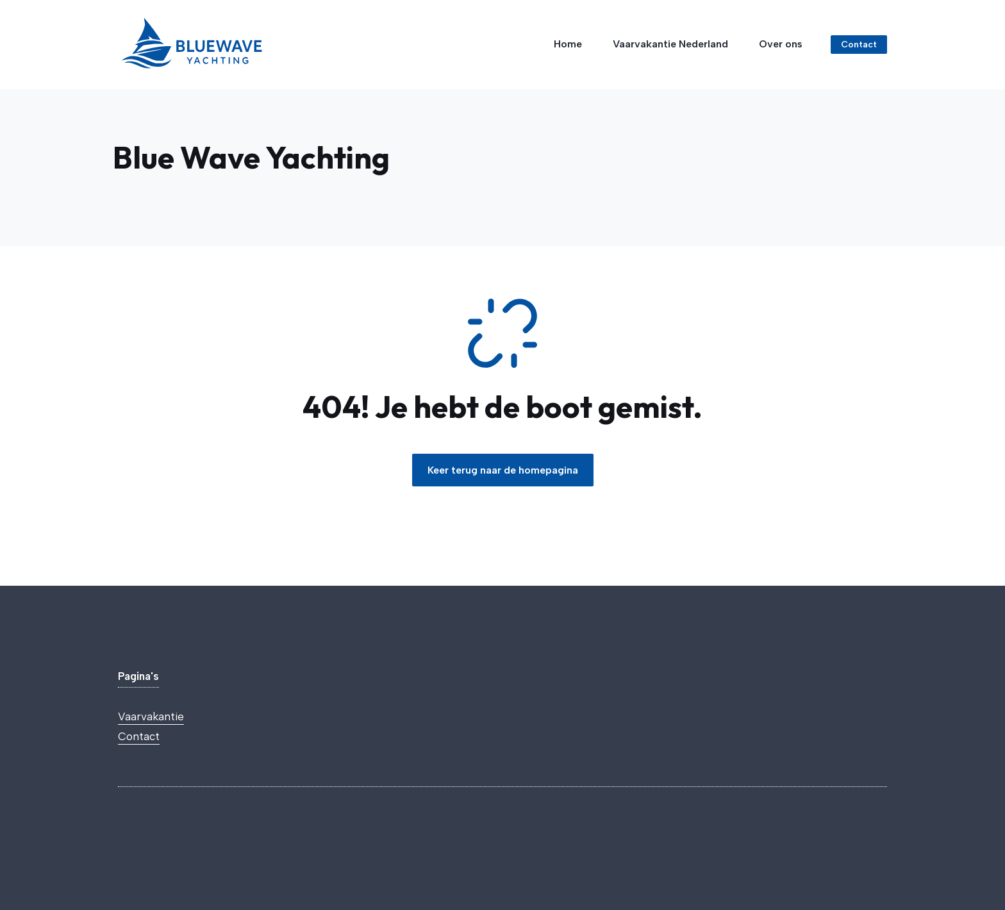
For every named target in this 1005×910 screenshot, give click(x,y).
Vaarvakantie (151, 716)
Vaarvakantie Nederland (670, 44)
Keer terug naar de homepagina (503, 470)
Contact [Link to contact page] (859, 44)
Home (568, 44)
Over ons (780, 44)
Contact (139, 736)
